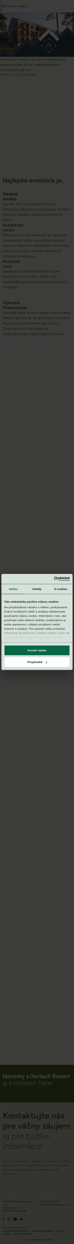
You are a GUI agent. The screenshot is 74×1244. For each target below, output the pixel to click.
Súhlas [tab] (13, 588)
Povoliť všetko (37, 650)
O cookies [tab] (60, 588)
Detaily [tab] (37, 588)
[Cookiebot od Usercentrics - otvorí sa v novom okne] (54, 579)
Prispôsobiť (37, 662)
